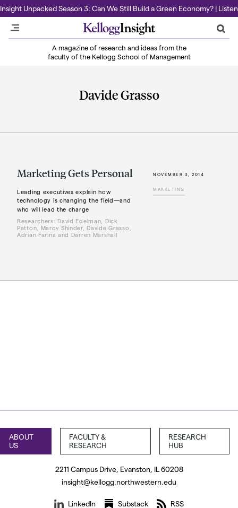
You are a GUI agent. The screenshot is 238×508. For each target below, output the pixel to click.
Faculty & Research (88, 441)
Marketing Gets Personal (75, 173)
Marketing (169, 189)
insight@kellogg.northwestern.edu (119, 481)
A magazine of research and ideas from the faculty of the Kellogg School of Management (119, 51)
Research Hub (187, 441)
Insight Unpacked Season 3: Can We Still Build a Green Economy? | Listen (119, 8)
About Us (21, 441)
